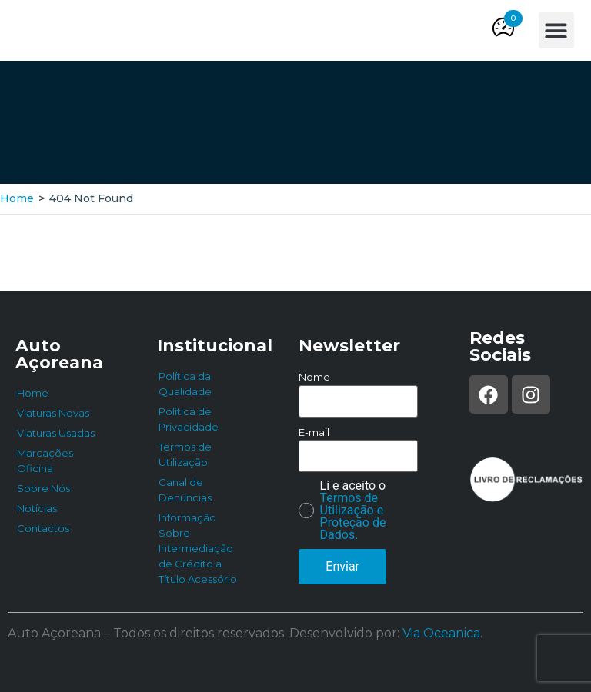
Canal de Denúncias (185, 490)
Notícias (37, 508)
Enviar (342, 566)
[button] (513, 18)
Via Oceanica (441, 633)
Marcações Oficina (45, 460)
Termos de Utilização (185, 454)
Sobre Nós (43, 488)
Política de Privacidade (189, 419)
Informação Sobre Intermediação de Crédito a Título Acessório (198, 548)
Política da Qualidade (185, 384)
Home (17, 198)
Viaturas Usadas (56, 433)
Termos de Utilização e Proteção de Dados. (353, 516)
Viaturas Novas (53, 413)
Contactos (43, 528)
